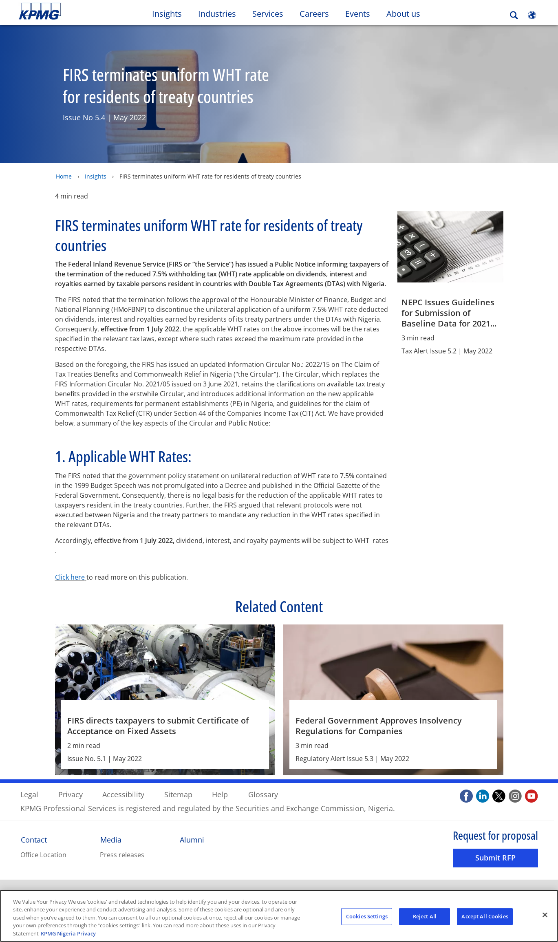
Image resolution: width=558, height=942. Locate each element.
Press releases (122, 854)
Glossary (263, 794)
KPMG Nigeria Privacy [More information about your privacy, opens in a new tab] (68, 935)
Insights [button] (167, 13)
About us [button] (403, 13)
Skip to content (67, 11)
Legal (29, 794)
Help (220, 794)
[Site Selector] (532, 15)
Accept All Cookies (484, 918)
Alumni (192, 839)
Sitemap (178, 794)
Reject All (425, 918)
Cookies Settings (367, 918)
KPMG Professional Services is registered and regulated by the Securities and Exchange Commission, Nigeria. (207, 808)
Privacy (70, 794)
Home (64, 176)
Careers (318, 13)
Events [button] (357, 13)
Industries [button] (217, 13)
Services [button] (267, 13)
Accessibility (123, 794)
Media (110, 839)
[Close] (545, 917)
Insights (95, 176)
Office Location (43, 854)
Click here (70, 576)
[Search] (514, 15)
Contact (34, 839)
